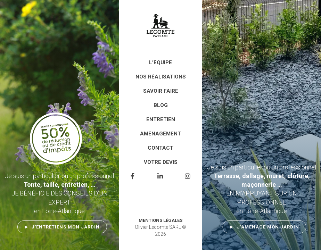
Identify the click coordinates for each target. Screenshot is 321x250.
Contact (160, 148)
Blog (161, 105)
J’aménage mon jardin (268, 227)
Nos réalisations (160, 77)
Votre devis (161, 162)
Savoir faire (160, 91)
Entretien (160, 119)
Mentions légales (160, 220)
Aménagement (160, 134)
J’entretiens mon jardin (66, 227)
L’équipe (160, 62)
